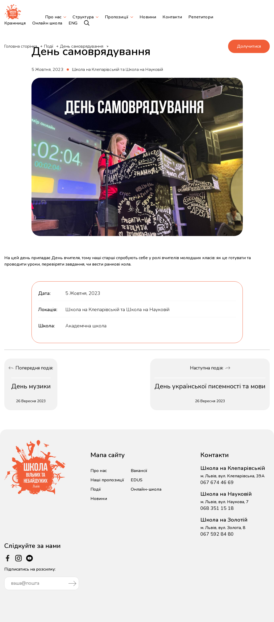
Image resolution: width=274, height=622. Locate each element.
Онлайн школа (47, 23)
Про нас (53, 17)
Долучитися (249, 46)
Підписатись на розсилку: (41, 578)
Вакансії (139, 471)
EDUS (137, 480)
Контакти (172, 17)
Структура (83, 17)
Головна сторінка (20, 46)
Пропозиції (116, 17)
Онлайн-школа (146, 489)
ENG (73, 23)
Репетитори (200, 17)
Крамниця (15, 23)
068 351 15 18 (217, 508)
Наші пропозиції (107, 480)
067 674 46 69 (217, 482)
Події (48, 46)
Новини (148, 17)
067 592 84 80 (217, 534)
